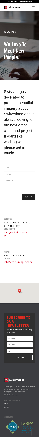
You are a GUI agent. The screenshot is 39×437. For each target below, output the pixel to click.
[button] (20, 291)
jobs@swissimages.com (18, 262)
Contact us (7, 407)
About (6, 404)
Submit (28, 197)
